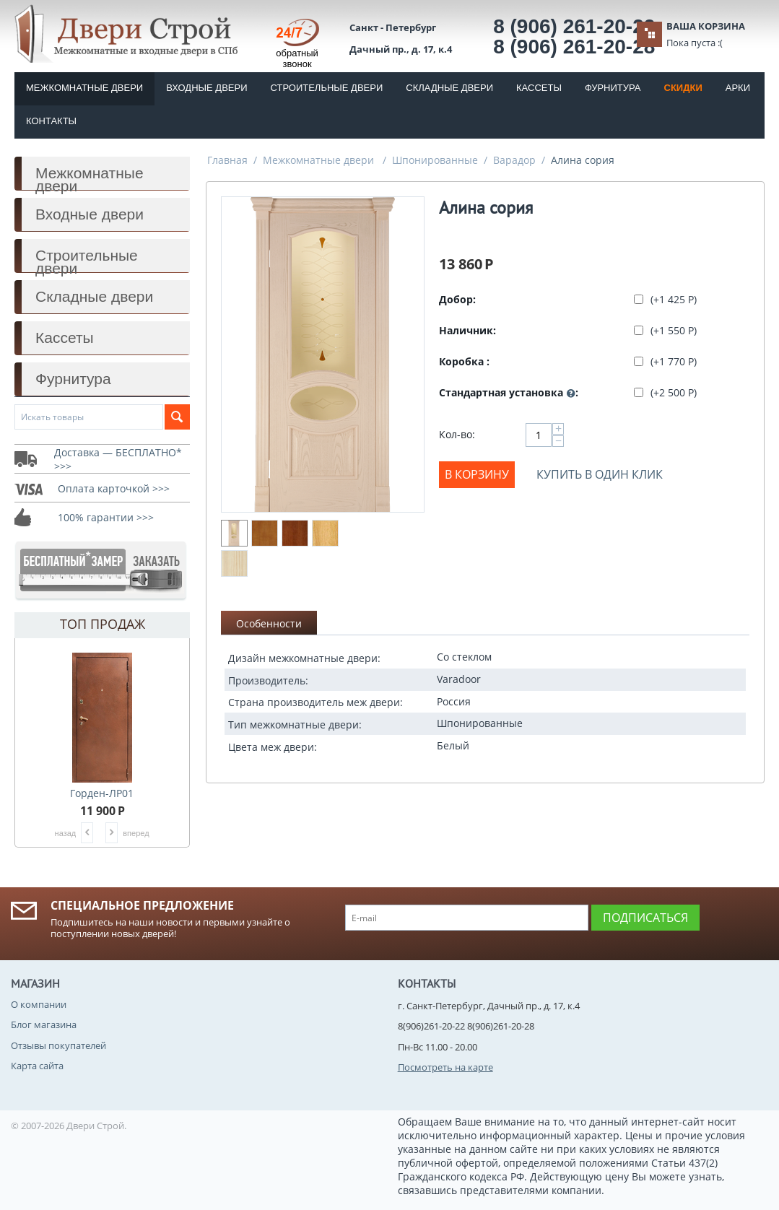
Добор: (457, 299)
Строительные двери (327, 87)
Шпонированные (435, 160)
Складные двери (449, 87)
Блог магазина (44, 1024)
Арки (738, 87)
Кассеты (539, 87)
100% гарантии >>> (106, 517)
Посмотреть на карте (445, 1067)
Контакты (51, 121)
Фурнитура (613, 87)
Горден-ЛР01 (102, 793)
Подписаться (645, 918)
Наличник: (467, 330)
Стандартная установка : (508, 393)
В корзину (477, 474)
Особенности (269, 623)
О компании (38, 1004)
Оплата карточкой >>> (114, 488)
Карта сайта (37, 1065)
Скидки (683, 87)
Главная (227, 160)
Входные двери (206, 87)
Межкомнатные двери (84, 87)
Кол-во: (457, 434)
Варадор (514, 160)
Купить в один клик (599, 474)
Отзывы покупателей (58, 1045)
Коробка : (464, 361)
